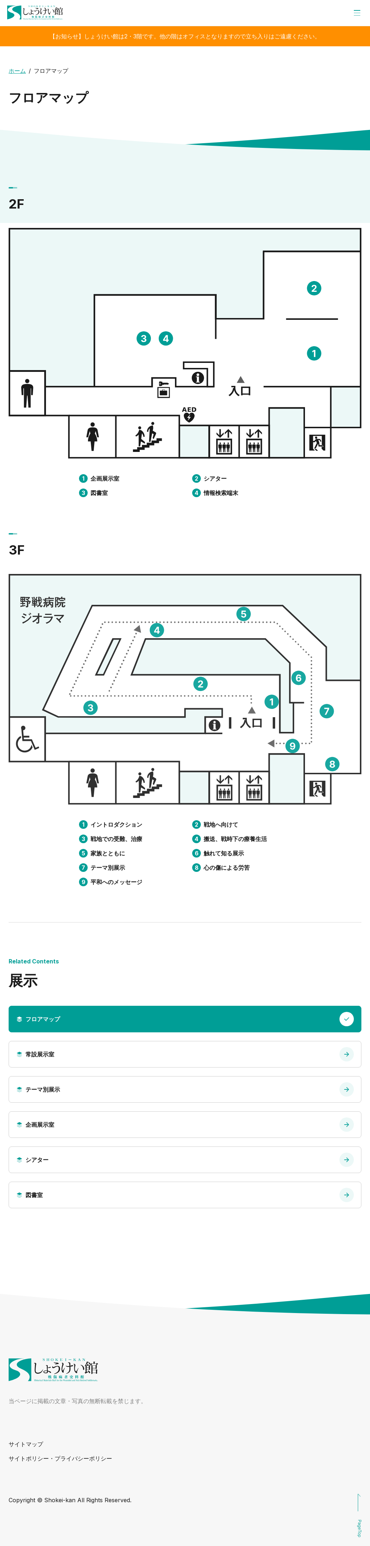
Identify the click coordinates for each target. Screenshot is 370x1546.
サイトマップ (26, 1444)
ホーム (17, 70)
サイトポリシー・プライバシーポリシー (60, 1458)
